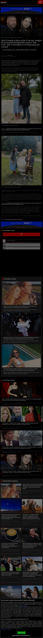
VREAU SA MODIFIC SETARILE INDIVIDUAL (21, 635)
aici (21, 612)
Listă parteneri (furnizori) (6, 629)
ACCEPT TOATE (21, 632)
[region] (21, 618)
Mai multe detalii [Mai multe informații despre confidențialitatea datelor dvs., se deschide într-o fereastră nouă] (23, 605)
